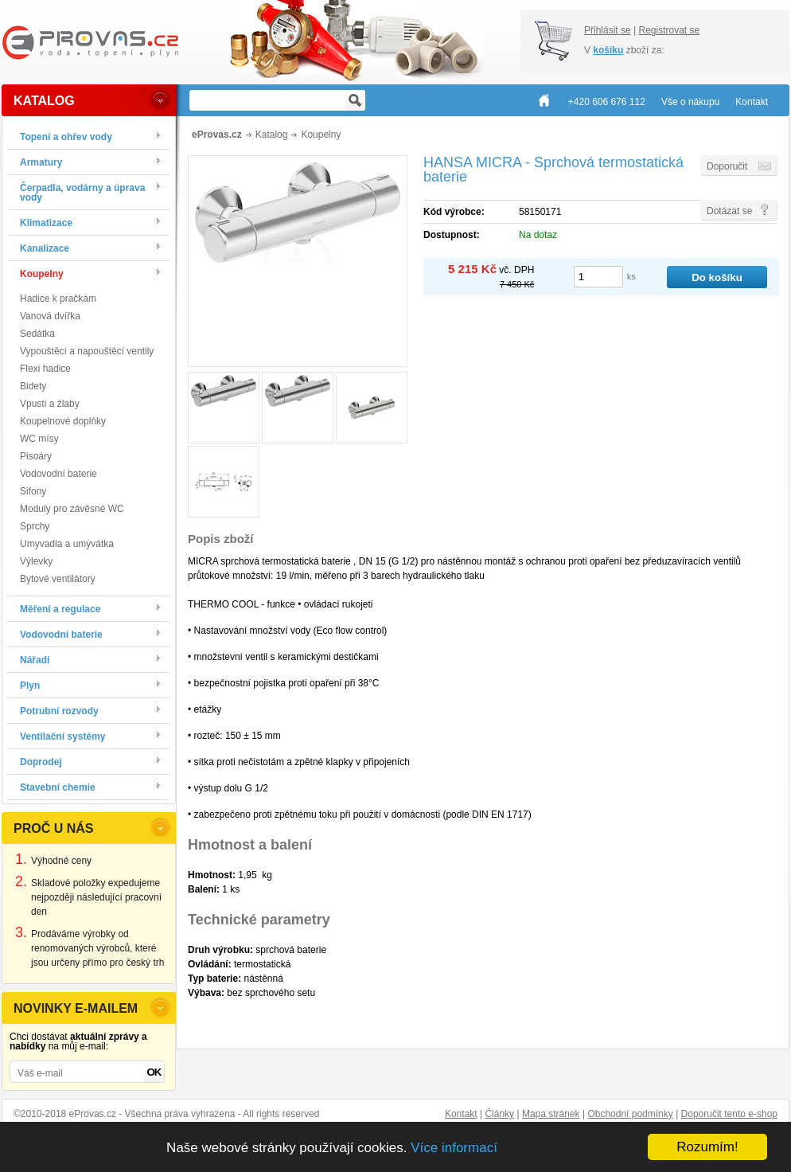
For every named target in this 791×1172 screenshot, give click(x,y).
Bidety (33, 386)
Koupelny (321, 134)
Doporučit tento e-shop (729, 1113)
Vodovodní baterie (58, 473)
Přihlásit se (607, 30)
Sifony (33, 491)
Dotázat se (729, 211)
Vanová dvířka (50, 316)
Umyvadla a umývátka (67, 543)
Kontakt (461, 1113)
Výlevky (36, 561)
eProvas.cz (217, 134)
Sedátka (37, 333)
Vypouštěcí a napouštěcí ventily (87, 351)
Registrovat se (668, 30)
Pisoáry (36, 456)
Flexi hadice (45, 368)
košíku (608, 50)
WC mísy (39, 438)
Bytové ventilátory (57, 578)
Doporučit (727, 166)
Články (499, 1113)
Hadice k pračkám (58, 298)
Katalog (271, 134)
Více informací (454, 1147)
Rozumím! (707, 1146)
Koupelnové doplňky (63, 421)
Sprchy (34, 526)
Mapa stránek (551, 1113)
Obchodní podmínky (629, 1113)
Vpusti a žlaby (50, 403)
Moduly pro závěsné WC (72, 508)
